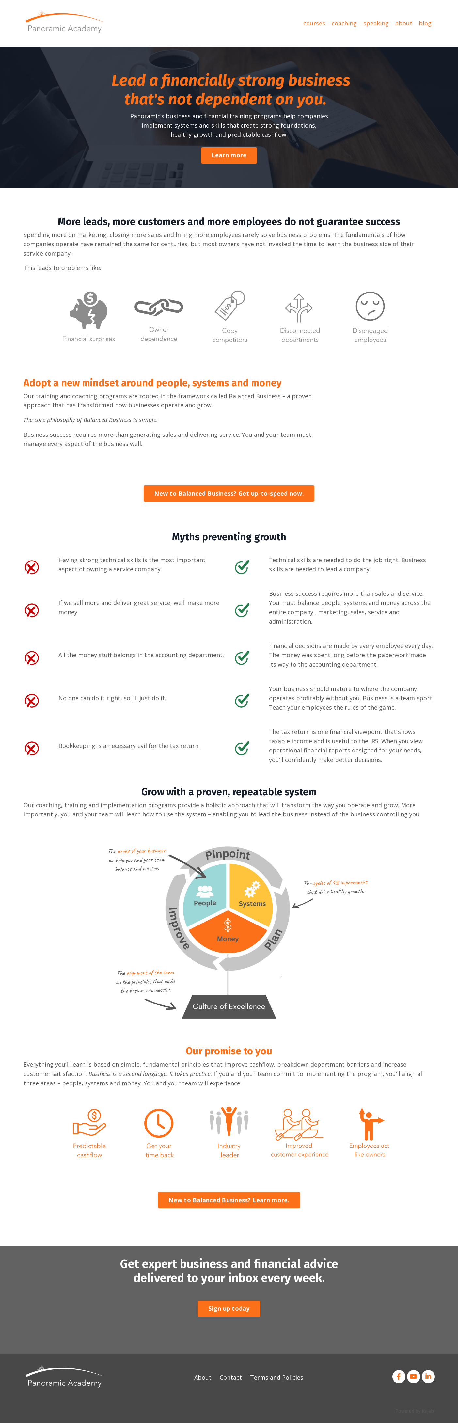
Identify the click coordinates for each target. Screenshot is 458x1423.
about (403, 23)
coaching (344, 23)
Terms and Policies (276, 1379)
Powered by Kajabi (415, 1412)
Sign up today (228, 1310)
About (203, 1379)
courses (314, 23)
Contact (231, 1379)
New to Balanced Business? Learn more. (228, 1202)
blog (425, 23)
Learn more (229, 155)
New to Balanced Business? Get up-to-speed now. (229, 494)
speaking (376, 23)
